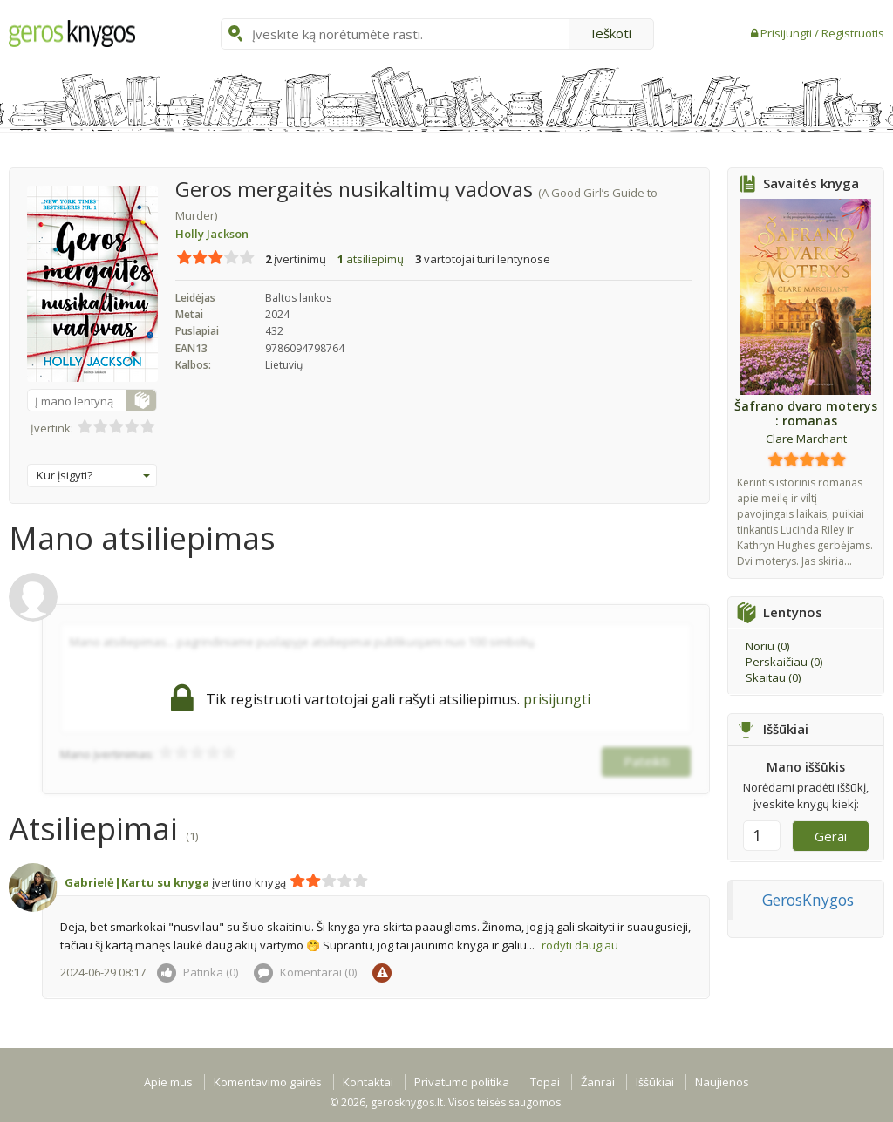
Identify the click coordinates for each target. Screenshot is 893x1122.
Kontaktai (368, 1082)
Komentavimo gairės (268, 1082)
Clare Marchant (806, 438)
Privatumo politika (461, 1082)
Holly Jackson (212, 233)
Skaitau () (773, 677)
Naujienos (722, 1082)
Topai (545, 1082)
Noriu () (767, 646)
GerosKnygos (808, 899)
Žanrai (598, 1082)
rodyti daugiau (580, 945)
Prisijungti (787, 33)
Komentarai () (305, 972)
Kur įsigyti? (93, 475)
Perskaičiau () (784, 662)
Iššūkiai (655, 1082)
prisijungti (556, 699)
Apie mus (168, 1082)
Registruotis (852, 33)
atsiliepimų (370, 259)
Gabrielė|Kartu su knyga (137, 882)
